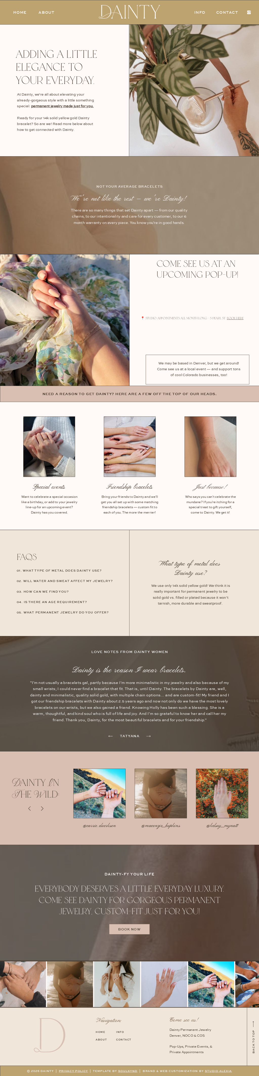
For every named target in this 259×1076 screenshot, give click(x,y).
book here (235, 318)
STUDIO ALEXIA (218, 1071)
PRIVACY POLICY (73, 1071)
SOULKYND (128, 1071)
